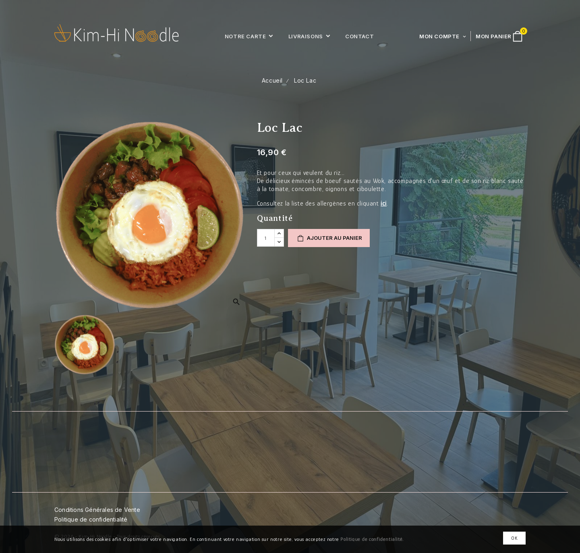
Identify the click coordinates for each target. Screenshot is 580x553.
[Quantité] (266, 238)
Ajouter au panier (329, 238)
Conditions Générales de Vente (97, 509)
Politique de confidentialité (91, 519)
